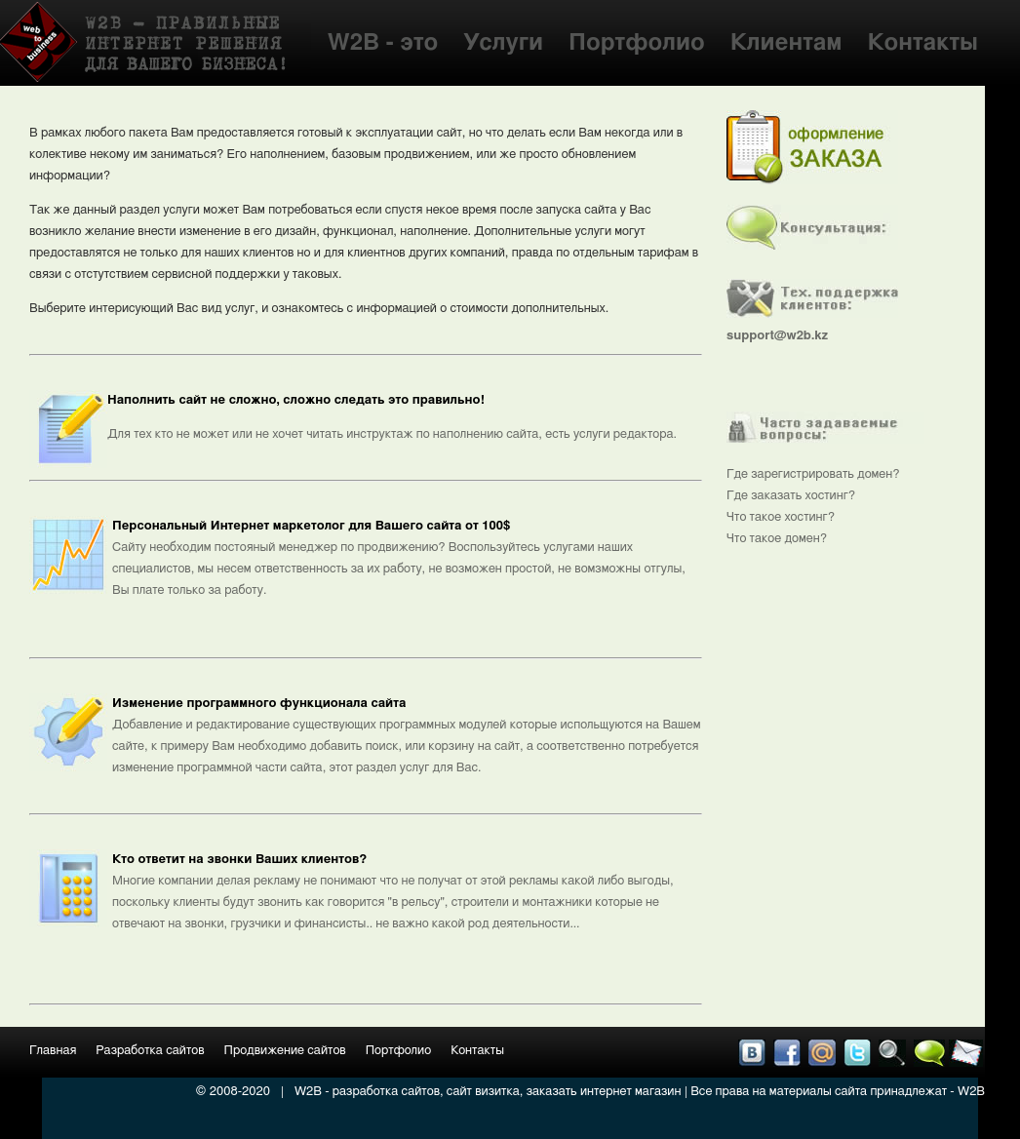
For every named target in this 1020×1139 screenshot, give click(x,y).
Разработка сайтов (150, 1050)
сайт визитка (483, 1091)
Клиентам (786, 43)
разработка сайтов (386, 1091)
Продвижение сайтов (285, 1050)
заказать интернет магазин (604, 1091)
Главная (52, 1050)
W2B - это (383, 43)
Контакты (923, 43)
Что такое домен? (776, 538)
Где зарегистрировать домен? (813, 474)
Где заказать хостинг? (790, 496)
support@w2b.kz (777, 336)
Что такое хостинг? (780, 517)
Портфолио (637, 43)
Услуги (503, 43)
